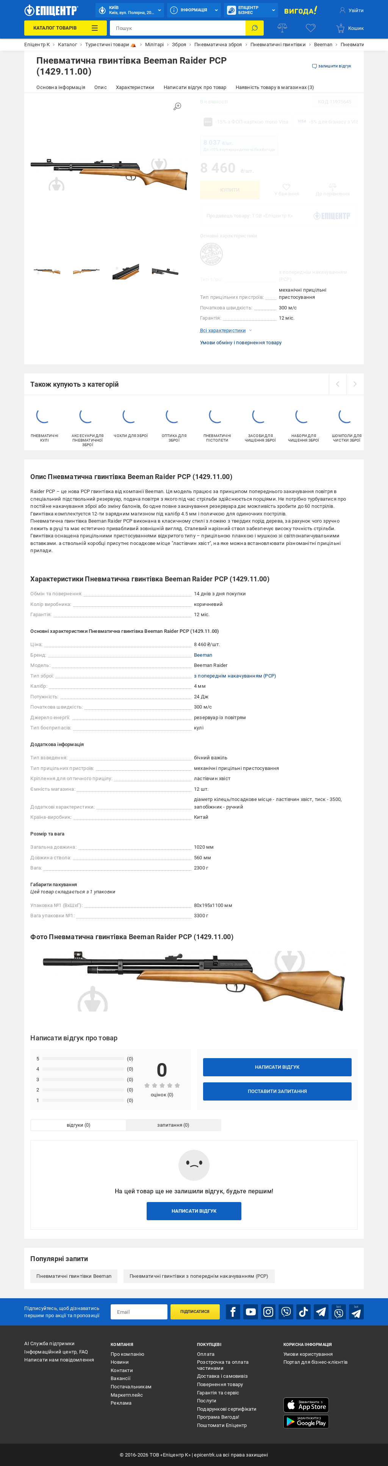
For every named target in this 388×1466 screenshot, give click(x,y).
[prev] (337, 384)
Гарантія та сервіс (218, 1393)
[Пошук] (255, 28)
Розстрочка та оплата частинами (223, 1365)
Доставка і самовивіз (222, 1376)
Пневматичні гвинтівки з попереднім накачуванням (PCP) (199, 1276)
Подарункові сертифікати (227, 1409)
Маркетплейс (127, 1395)
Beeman (203, 655)
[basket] (349, 28)
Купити (229, 190)
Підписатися (195, 1311)
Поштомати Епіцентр (222, 1425)
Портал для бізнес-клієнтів (315, 1362)
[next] (355, 384)
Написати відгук (277, 1067)
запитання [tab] (169, 1125)
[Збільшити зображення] (177, 106)
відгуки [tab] (75, 1125)
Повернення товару (220, 1384)
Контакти (122, 1370)
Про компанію (127, 1354)
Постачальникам (131, 1386)
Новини (120, 1362)
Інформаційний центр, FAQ (56, 1352)
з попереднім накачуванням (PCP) (235, 676)
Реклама (121, 1403)
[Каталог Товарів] (65, 28)
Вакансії (120, 1378)
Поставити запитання (277, 1091)
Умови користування (308, 1354)
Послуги (206, 1401)
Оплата (205, 1354)
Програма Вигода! (218, 1417)
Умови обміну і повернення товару (241, 342)
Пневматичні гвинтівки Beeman (73, 1276)
